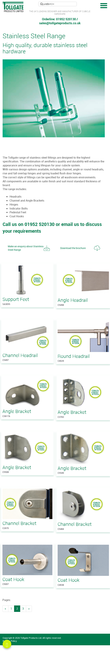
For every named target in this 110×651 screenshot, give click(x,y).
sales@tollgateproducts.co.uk (60, 23)
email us (70, 224)
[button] (29, 248)
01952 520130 (66, 19)
